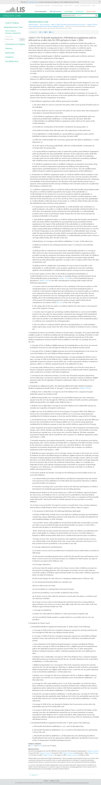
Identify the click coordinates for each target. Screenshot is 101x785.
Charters (8, 48)
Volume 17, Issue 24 (68, 753)
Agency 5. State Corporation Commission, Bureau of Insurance (68, 24)
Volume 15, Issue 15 (45, 753)
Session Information (41, 11)
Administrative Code (68, 15)
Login (93, 5)
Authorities (10, 53)
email (51, 32)
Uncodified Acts (12, 61)
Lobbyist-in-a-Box (54, 780)
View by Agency (10, 31)
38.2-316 (59, 302)
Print (41, 32)
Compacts (9, 57)
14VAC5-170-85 (44, 280)
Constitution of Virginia (15, 44)
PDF (46, 32)
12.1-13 (32, 746)
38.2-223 (39, 746)
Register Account (85, 5)
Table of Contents (33, 24)
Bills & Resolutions (55, 11)
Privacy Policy (69, 5)
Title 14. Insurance (45, 24)
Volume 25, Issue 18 (72, 755)
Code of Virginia (12, 23)
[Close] (99, 1)
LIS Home (46, 780)
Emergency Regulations (13, 33)
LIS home (76, 5)
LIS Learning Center (32, 2)
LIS (16, 9)
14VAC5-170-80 (64, 278)
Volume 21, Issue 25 (48, 755)
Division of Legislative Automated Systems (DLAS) (72, 782)
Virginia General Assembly (42, 5)
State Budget (69, 11)
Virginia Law (79, 11)
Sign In (87, 782)
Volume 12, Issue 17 (93, 751)
